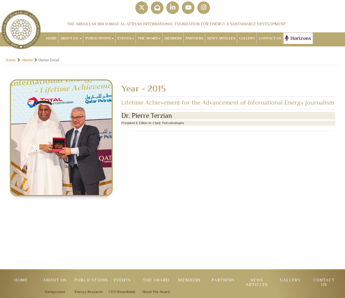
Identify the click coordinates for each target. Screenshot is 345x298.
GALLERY (247, 38)
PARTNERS (194, 38)
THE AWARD (149, 38)
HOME (51, 38)
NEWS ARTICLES (221, 38)
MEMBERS (173, 38)
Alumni (27, 60)
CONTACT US (270, 38)
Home (11, 60)
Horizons (298, 38)
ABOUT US (71, 38)
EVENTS (126, 38)
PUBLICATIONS (99, 38)
